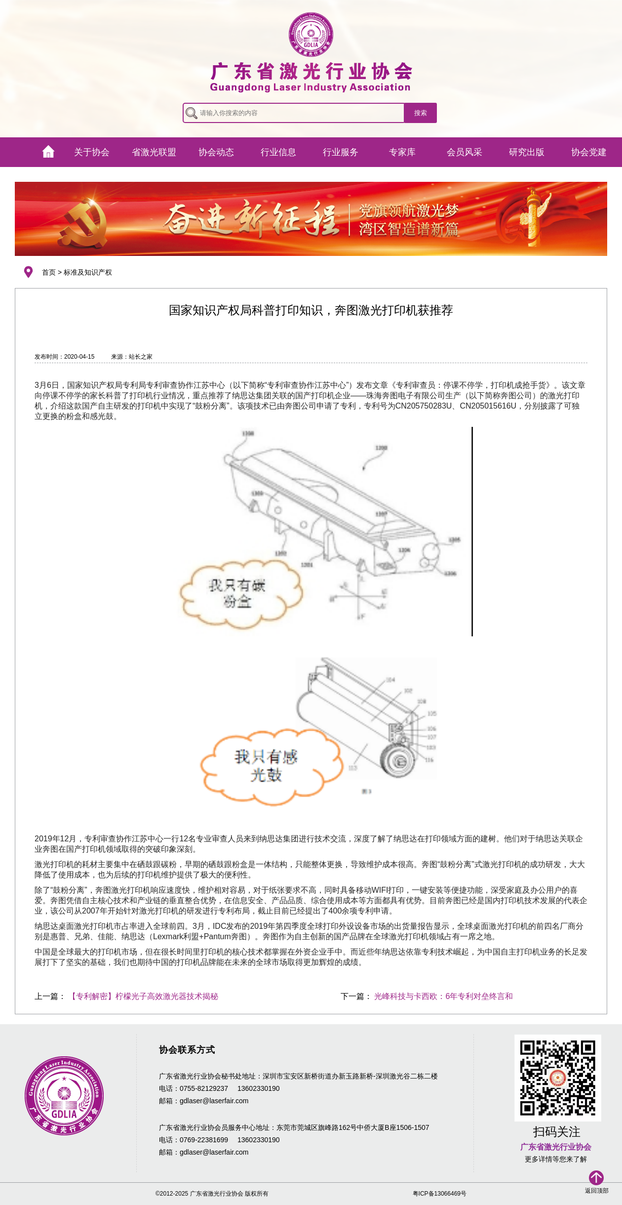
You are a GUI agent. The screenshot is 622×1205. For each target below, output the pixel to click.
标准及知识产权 (88, 272)
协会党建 (589, 152)
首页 (49, 272)
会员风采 (464, 152)
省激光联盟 (154, 152)
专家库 (402, 152)
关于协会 (92, 152)
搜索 (420, 113)
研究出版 (526, 152)
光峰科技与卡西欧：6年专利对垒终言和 (443, 996)
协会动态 (216, 152)
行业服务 (340, 152)
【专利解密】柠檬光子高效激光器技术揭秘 (143, 996)
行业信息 (278, 152)
